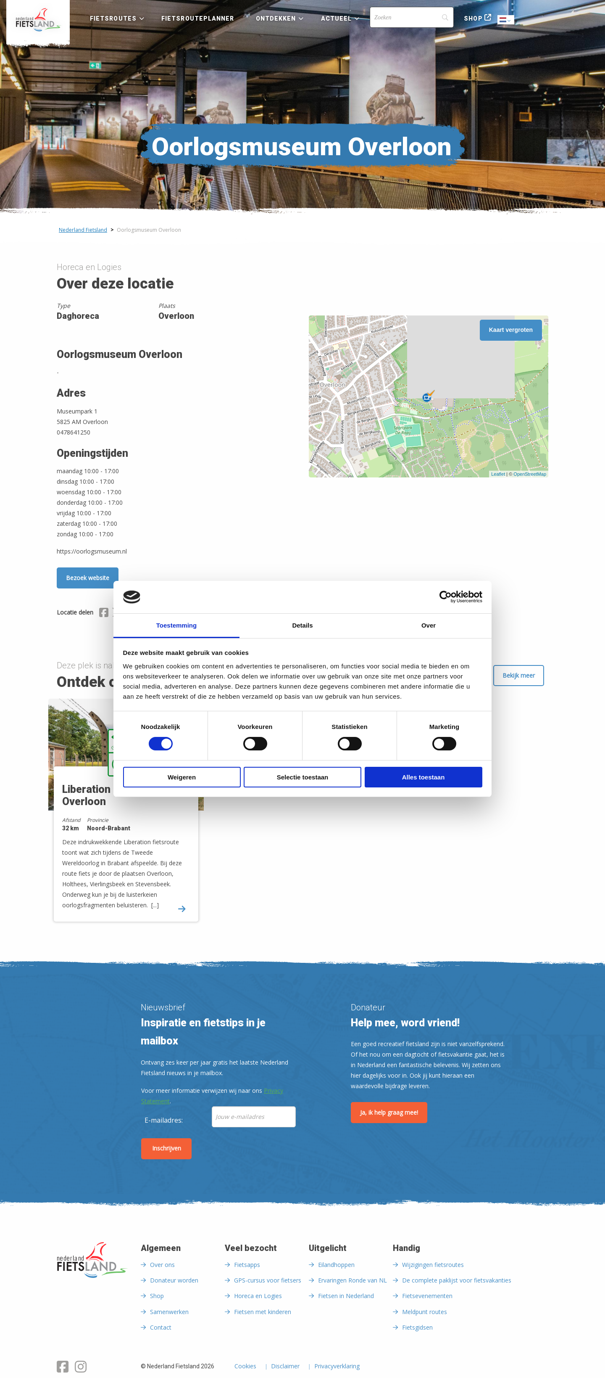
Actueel (336, 18)
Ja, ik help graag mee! (389, 1112)
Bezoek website (87, 578)
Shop (473, 18)
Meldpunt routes (424, 1312)
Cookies (245, 1366)
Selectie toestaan (303, 777)
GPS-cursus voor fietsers (267, 1280)
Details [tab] (302, 625)
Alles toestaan (423, 777)
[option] (129, 817)
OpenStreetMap (529, 474)
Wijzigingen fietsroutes (433, 1265)
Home (38, 20)
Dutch (506, 20)
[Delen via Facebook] (103, 613)
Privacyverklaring (337, 1366)
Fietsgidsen (417, 1327)
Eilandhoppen (336, 1265)
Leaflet (498, 474)
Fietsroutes (113, 18)
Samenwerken (169, 1312)
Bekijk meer (518, 675)
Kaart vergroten (511, 329)
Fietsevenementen (427, 1296)
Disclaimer (285, 1366)
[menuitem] (38, 20)
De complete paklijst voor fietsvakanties (456, 1280)
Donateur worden (174, 1280)
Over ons (162, 1265)
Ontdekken (276, 18)
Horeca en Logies (258, 1296)
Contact (160, 1327)
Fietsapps (247, 1265)
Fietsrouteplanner (197, 18)
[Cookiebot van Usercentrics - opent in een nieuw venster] (445, 597)
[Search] (412, 17)
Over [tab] (428, 625)
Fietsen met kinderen (262, 1312)
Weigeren (182, 777)
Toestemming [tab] (176, 625)
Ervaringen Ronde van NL (352, 1280)
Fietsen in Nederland (346, 1296)
